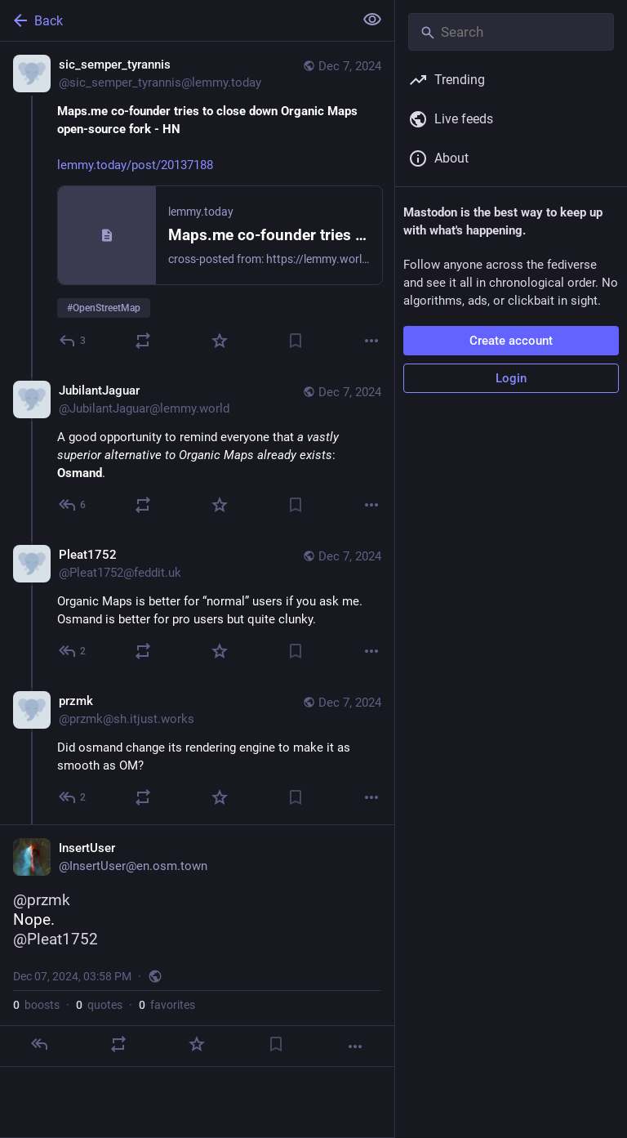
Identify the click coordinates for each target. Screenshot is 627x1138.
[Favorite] (219, 340)
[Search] (511, 32)
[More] (371, 340)
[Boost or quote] (143, 340)
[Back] (175, 20)
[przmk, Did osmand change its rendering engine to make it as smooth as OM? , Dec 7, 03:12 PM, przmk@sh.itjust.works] (197, 751)
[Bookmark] (295, 340)
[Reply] (73, 340)
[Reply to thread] (73, 505)
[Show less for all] (372, 19)
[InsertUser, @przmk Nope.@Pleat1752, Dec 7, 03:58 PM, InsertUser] (197, 945)
